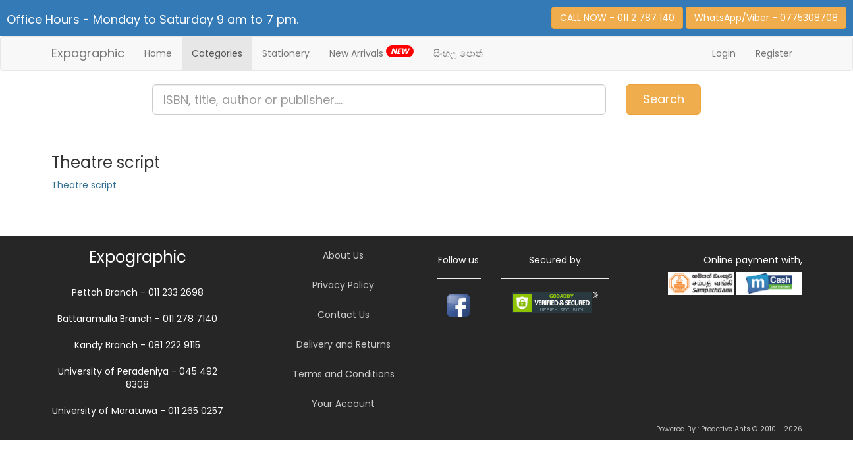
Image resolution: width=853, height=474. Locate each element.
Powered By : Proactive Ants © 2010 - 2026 (729, 429)
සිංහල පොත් (458, 53)
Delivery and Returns (343, 344)
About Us (343, 255)
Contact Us (343, 314)
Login (724, 53)
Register (774, 53)
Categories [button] (217, 53)
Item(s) (804, 93)
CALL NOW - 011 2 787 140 (617, 17)
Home (158, 53)
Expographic (87, 53)
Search (663, 99)
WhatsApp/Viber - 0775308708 (766, 17)
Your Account (343, 403)
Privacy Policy (343, 285)
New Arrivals (371, 52)
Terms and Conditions (343, 374)
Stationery (286, 53)
